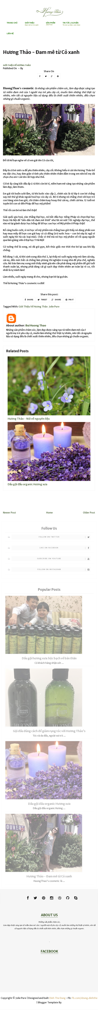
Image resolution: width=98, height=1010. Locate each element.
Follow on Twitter (65, 539)
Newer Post (9, 512)
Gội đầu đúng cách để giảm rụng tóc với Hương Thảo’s (49, 732)
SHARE (29, 300)
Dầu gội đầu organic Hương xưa (27, 484)
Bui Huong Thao (35, 325)
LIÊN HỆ (10, 34)
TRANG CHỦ (12, 23)
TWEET (42, 300)
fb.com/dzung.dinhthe (84, 998)
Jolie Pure (54, 306)
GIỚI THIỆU (31, 24)
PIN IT (70, 300)
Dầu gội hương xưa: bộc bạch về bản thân (49, 660)
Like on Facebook (65, 549)
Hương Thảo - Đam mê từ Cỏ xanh (49, 878)
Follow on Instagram (64, 571)
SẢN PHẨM (50, 24)
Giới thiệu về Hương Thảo (17, 65)
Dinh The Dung (57, 998)
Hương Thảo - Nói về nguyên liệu (29, 418)
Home (49, 512)
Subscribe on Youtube (64, 560)
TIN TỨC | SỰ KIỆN (71, 24)
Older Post (89, 512)
